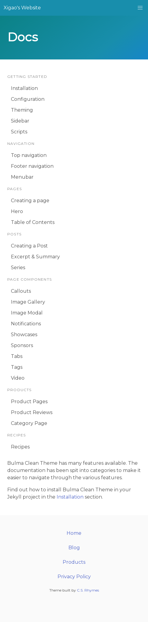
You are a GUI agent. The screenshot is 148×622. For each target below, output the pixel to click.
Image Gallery (28, 302)
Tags (16, 367)
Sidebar (20, 121)
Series (18, 267)
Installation (24, 88)
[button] (140, 8)
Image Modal (27, 313)
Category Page (29, 423)
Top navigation (29, 155)
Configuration (27, 99)
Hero (17, 211)
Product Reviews (31, 412)
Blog (74, 547)
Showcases (24, 334)
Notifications (26, 324)
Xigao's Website (22, 8)
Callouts (21, 291)
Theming (22, 110)
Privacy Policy (74, 576)
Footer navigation (32, 166)
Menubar (22, 177)
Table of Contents (32, 222)
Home (74, 533)
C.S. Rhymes (88, 590)
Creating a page (30, 200)
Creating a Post (29, 246)
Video (18, 378)
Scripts (19, 132)
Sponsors (22, 345)
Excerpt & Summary (35, 257)
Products (74, 562)
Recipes (20, 447)
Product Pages (29, 401)
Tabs (16, 356)
